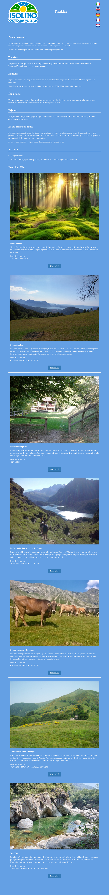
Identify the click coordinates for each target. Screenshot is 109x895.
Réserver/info (54, 266)
